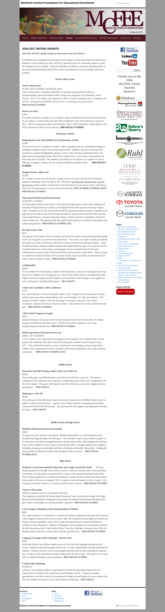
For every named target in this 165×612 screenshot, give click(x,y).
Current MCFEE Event (86, 38)
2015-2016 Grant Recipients (127, 227)
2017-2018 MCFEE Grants (127, 232)
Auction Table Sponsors (126, 246)
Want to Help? (57, 38)
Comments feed (59, 598)
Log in (56, 594)
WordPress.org (58, 601)
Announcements (27, 594)
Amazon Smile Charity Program (128, 244)
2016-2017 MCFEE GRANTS (128, 229)
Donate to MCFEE (124, 256)
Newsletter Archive (124, 268)
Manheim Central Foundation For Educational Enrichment (57, 2)
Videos (24, 601)
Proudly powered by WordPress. (129, 606)
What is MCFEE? (39, 38)
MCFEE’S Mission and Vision (128, 265)
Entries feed (58, 596)
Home (25, 38)
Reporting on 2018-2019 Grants (130, 261)
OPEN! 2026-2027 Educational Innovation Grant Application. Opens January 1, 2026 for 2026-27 (130, 272)
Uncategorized (26, 598)
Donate (137, 38)
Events (24, 596)
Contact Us (125, 38)
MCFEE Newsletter (108, 38)
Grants (69, 38)
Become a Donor (123, 249)
